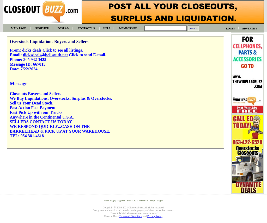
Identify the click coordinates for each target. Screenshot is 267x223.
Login (160, 200)
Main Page (109, 200)
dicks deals (31, 50)
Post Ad (131, 200)
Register (121, 200)
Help (152, 200)
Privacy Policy (154, 216)
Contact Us (142, 200)
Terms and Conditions (130, 216)
